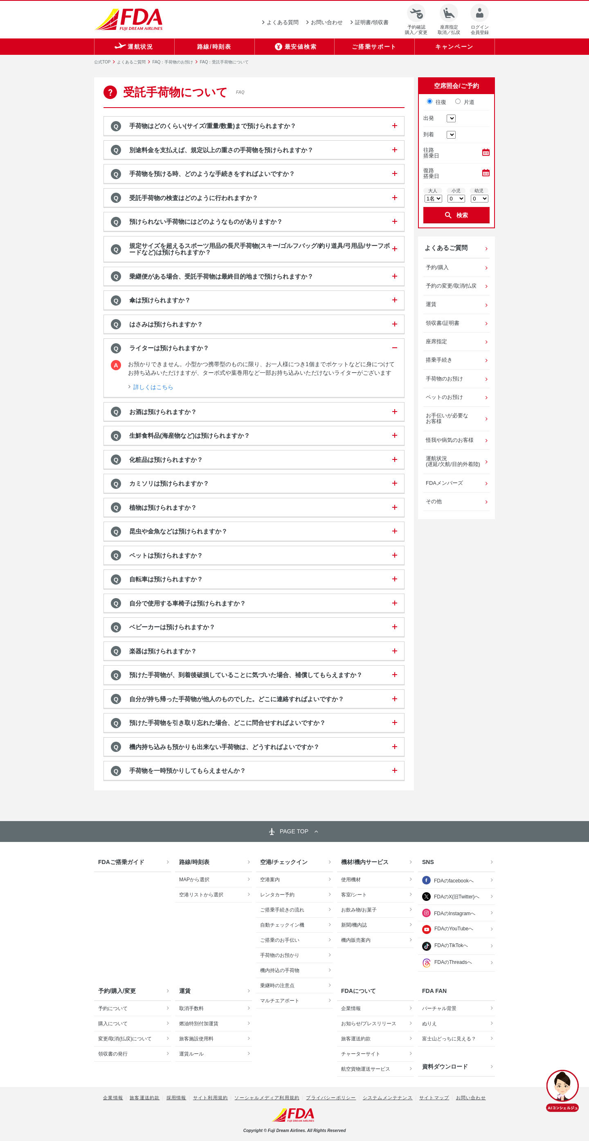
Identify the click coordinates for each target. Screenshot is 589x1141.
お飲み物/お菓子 (359, 910)
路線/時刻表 (194, 862)
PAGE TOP (294, 831)
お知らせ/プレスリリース (368, 1023)
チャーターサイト (360, 1054)
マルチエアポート (279, 1001)
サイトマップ (434, 1097)
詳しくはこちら (153, 387)
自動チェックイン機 (282, 925)
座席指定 (436, 341)
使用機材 (351, 879)
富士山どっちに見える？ (449, 1039)
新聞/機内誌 (354, 925)
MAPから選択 (194, 879)
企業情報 (351, 1008)
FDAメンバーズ (444, 483)
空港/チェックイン (284, 862)
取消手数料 (191, 1008)
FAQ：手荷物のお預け (172, 62)
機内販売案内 (356, 940)
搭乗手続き (439, 360)
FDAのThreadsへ (447, 963)
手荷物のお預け (444, 379)
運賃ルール (191, 1054)
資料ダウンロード (445, 1066)
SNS (428, 862)
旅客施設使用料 (196, 1039)
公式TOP (102, 62)
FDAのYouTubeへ (447, 929)
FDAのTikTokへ (445, 946)
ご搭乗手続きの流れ (282, 910)
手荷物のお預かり (279, 955)
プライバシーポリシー (331, 1097)
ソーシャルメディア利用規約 (266, 1097)
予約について (113, 1008)
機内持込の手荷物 (279, 970)
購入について (113, 1023)
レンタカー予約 (277, 895)
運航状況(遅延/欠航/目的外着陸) (453, 461)
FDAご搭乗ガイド (121, 862)
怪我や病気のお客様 (450, 440)
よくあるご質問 (131, 62)
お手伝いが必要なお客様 (447, 418)
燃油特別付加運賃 (198, 1023)
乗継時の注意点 (277, 985)
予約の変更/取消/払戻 (451, 286)
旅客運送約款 (356, 1039)
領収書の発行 (113, 1054)
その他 (434, 501)
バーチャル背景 (439, 1008)
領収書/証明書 (442, 323)
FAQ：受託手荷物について (224, 62)
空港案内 (270, 879)
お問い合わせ (471, 1097)
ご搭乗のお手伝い (279, 940)
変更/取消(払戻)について (125, 1039)
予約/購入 (437, 267)
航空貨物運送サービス (365, 1069)
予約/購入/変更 (117, 991)
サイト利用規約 (210, 1097)
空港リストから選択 (201, 895)
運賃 (431, 304)
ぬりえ (429, 1023)
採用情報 (176, 1097)
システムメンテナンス (388, 1097)
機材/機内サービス (365, 862)
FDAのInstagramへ (454, 913)
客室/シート (354, 895)
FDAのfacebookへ (454, 881)
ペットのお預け (444, 397)
